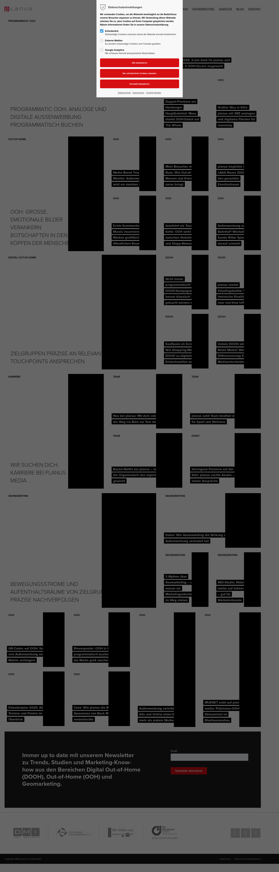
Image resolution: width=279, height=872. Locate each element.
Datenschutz (124, 93)
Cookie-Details (153, 93)
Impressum (138, 93)
